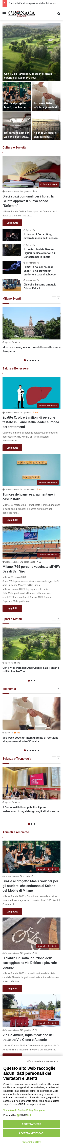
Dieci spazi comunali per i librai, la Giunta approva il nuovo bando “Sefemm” (28, 201)
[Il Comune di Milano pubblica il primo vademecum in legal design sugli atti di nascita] (31, 783)
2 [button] (27, 360)
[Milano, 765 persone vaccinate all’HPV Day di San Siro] (31, 542)
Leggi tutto (12, 222)
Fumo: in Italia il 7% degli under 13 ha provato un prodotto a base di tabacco (40, 270)
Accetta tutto (31, 1124)
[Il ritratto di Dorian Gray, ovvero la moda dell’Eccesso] (12, 235)
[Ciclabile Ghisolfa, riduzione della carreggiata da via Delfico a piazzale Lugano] (31, 933)
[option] (31, 81)
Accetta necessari (31, 1133)
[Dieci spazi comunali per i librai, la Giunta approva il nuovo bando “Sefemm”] (31, 172)
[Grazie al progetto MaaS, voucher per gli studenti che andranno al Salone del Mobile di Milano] (17, 96)
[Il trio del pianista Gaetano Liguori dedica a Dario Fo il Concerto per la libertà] (12, 250)
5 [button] (35, 360)
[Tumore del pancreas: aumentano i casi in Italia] (31, 470)
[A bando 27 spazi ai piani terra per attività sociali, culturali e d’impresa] (46, 125)
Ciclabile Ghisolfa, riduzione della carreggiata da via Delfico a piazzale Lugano (30, 962)
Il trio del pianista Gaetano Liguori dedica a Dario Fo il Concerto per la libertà (39, 253)
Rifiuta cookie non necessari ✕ (43, 1061)
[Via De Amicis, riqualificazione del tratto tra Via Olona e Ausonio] (31, 1010)
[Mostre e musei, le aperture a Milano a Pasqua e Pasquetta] (31, 323)
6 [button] (38, 360)
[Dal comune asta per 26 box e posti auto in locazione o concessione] (17, 125)
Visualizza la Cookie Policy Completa (24, 1110)
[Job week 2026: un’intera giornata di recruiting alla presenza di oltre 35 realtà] (46, 96)
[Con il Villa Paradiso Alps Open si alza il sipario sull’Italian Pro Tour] (31, 52)
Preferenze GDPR (31, 1142)
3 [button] (30, 360)
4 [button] (33, 360)
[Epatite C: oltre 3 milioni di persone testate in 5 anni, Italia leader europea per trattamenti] (31, 393)
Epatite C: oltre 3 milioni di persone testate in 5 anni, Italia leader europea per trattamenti (31, 422)
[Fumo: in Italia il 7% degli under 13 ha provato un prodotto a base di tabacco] (12, 267)
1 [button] (25, 360)
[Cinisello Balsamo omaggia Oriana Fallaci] (12, 285)
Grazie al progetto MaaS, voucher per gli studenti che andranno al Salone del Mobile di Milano (30, 886)
